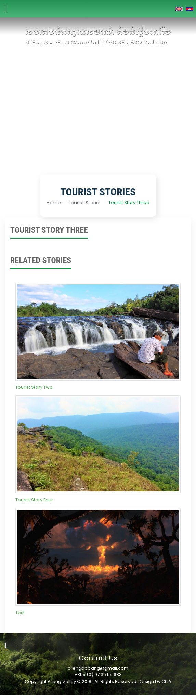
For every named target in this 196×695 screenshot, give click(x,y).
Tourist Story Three (128, 202)
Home (54, 202)
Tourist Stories (85, 202)
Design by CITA (155, 681)
